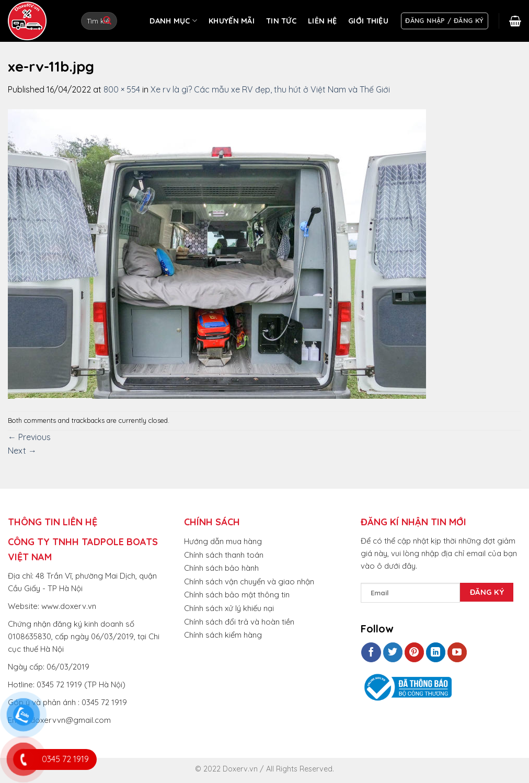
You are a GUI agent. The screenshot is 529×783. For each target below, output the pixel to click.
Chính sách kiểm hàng (223, 635)
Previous (29, 437)
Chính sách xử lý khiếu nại (229, 608)
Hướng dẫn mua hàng (223, 541)
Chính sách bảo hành (221, 568)
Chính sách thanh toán (223, 555)
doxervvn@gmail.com (70, 720)
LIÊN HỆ (322, 21)
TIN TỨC (281, 21)
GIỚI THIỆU (368, 21)
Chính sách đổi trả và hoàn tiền (239, 622)
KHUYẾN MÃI (232, 21)
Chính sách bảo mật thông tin (237, 595)
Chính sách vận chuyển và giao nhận (249, 581)
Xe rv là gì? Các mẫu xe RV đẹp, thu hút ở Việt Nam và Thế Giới (270, 89)
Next (22, 450)
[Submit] (107, 21)
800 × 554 (122, 89)
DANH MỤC (173, 21)
